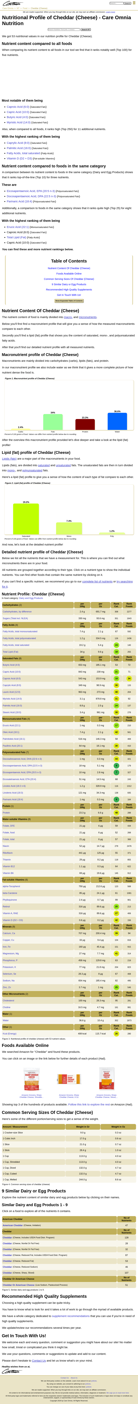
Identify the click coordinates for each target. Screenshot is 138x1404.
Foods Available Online (69, 273)
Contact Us (39, 1360)
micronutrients (88, 317)
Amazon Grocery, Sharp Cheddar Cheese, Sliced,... (106, 1096)
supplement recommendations (71, 1316)
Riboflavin (8, 853)
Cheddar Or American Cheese (18, 1285)
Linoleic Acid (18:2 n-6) (14, 786)
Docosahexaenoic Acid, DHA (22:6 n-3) (22, 759)
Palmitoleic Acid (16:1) (14, 739)
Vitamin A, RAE (10, 913)
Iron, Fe (6, 947)
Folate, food (9, 832)
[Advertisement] (69, 78)
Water (6, 1020)
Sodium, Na (8, 980)
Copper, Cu (8, 940)
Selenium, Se (9, 974)
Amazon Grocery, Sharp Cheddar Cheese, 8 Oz (69, 1096)
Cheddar (7, 1237)
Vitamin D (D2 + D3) (19, 158)
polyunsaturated (32, 470)
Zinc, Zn (7, 987)
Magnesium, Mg (11, 953)
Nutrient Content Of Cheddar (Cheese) (69, 268)
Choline (6, 1007)
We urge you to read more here (117, 1393)
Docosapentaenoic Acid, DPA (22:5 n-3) (31, 196)
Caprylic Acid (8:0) (18, 142)
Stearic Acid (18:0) (12, 712)
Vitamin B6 (8, 873)
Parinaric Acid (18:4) (19, 201)
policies (94, 1381)
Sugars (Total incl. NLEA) (15, 618)
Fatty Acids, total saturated (23, 153)
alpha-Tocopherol (11, 886)
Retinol (6, 906)
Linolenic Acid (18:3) (13, 792)
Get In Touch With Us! (69, 295)
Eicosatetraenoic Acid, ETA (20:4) (19, 779)
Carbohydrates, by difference (17, 611)
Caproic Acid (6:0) (18, 106)
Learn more (110, 12)
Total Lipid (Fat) (16, 237)
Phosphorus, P (10, 960)
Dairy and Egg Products (31, 598)
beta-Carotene (10, 893)
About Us (74, 1378)
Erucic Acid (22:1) (18, 227)
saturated (44, 465)
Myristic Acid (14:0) (19, 122)
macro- (68, 317)
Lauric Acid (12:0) (11, 692)
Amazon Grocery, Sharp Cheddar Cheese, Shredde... (31, 1096)
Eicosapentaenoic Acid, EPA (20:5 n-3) (31, 191)
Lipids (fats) (9, 458)
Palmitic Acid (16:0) (19, 148)
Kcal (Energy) (9, 1033)
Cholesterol (8, 1000)
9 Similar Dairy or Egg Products (69, 284)
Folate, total (8, 839)
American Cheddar (13, 1225)
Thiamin (7, 859)
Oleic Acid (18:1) (11, 732)
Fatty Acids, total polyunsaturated (19, 638)
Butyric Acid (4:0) (17, 117)
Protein (6, 812)
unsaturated (63, 465)
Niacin (6, 846)
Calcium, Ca (9, 933)
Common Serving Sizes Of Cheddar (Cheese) (69, 279)
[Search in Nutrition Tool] (64, 29)
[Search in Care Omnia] (117, 3)
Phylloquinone (10, 900)
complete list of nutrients (97, 581)
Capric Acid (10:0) (18, 112)
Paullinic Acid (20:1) (12, 746)
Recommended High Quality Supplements (69, 289)
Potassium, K (9, 967)
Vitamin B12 (9, 866)
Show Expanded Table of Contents (69, 301)
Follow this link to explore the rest (89, 1104)
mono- (11, 470)
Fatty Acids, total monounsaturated (20, 631)
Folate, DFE (9, 826)
